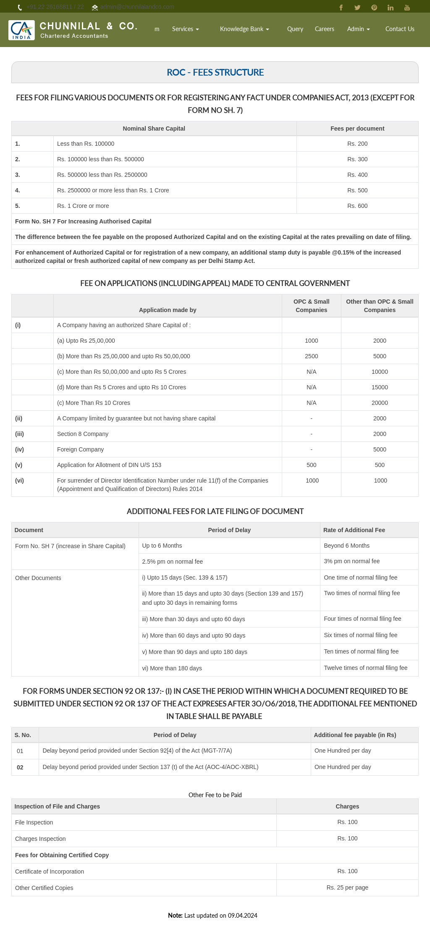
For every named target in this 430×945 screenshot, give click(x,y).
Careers (332, 31)
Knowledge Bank (257, 31)
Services (203, 31)
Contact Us (401, 31)
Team (173, 31)
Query (305, 31)
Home (150, 31)
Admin (363, 31)
